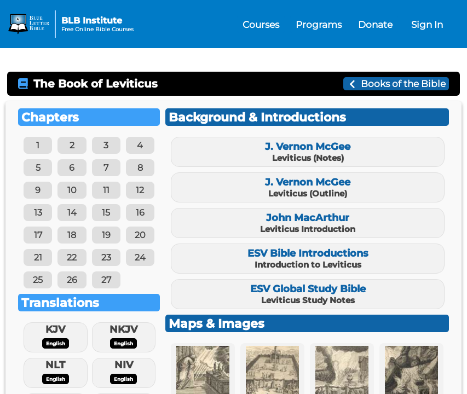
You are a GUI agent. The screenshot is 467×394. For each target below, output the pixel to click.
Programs (319, 24)
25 (38, 280)
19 (106, 235)
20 (140, 235)
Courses (261, 24)
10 (72, 190)
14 (72, 212)
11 (106, 190)
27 (106, 280)
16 (140, 212)
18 (71, 235)
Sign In (427, 24)
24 (140, 257)
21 (38, 257)
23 (106, 257)
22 (72, 257)
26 (72, 280)
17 (38, 235)
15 (106, 212)
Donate (375, 24)
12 (140, 190)
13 (38, 212)
